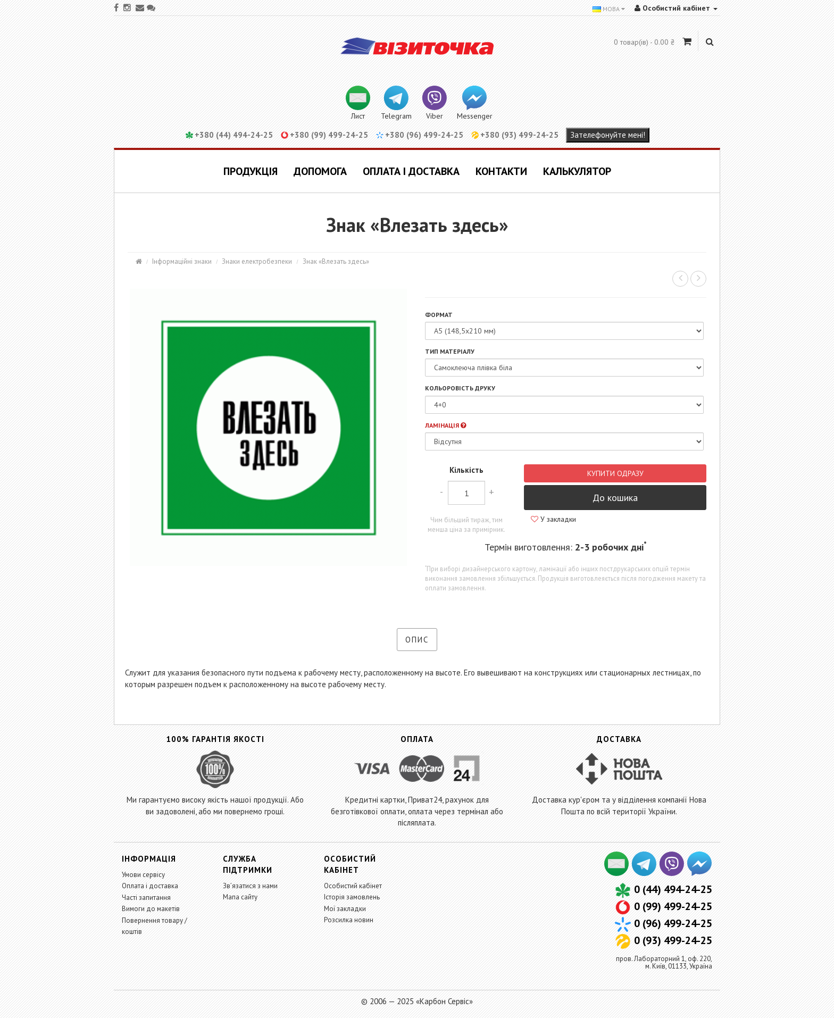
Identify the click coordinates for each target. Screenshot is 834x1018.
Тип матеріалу (449, 351)
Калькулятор (577, 171)
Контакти (501, 171)
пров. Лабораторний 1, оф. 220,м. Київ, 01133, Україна (664, 962)
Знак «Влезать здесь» (336, 261)
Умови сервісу (143, 874)
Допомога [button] (320, 171)
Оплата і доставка (411, 171)
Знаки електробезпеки (257, 261)
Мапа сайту (240, 897)
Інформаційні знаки (182, 261)
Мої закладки (345, 908)
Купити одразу (615, 473)
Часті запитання (146, 897)
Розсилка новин (348, 919)
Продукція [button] (250, 171)
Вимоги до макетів (151, 908)
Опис (417, 640)
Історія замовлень (352, 897)
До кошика (615, 497)
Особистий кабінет (353, 885)
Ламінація (445, 425)
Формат (439, 315)
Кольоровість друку (460, 388)
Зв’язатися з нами (250, 885)
